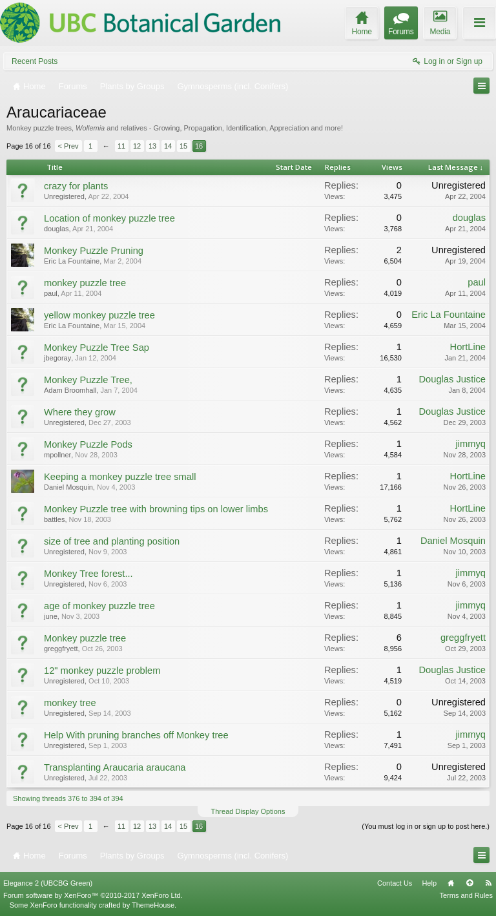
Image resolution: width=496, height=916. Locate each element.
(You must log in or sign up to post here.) (426, 826)
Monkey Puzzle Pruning (93, 250)
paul (50, 293)
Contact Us (394, 883)
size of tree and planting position (112, 541)
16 (199, 146)
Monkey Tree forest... (88, 573)
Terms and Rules (466, 895)
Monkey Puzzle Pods (88, 444)
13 (152, 146)
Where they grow (80, 412)
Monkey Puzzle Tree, (88, 380)
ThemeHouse (153, 905)
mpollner (57, 455)
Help (429, 883)
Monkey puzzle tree (85, 638)
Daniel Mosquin (68, 487)
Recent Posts (34, 61)
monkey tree (70, 703)
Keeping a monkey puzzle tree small (120, 477)
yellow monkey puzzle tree (99, 315)
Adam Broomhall (70, 390)
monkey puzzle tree (85, 283)
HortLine (468, 347)
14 (168, 146)
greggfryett (61, 648)
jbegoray (57, 358)
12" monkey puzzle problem (102, 670)
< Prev (68, 146)
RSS (488, 883)
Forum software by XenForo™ (93, 895)
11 (121, 146)
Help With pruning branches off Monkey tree (136, 735)
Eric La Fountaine (71, 261)
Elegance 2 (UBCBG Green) (47, 883)
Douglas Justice (452, 379)
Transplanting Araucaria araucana (114, 767)
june (50, 616)
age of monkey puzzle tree (99, 606)
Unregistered (64, 196)
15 (183, 146)
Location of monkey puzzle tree (109, 218)
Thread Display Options (248, 811)
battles (54, 519)
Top (469, 883)
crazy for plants (76, 186)
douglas (56, 229)
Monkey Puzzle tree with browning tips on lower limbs (156, 509)
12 (137, 146)
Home (450, 883)
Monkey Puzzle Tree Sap (96, 347)
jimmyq (471, 444)
